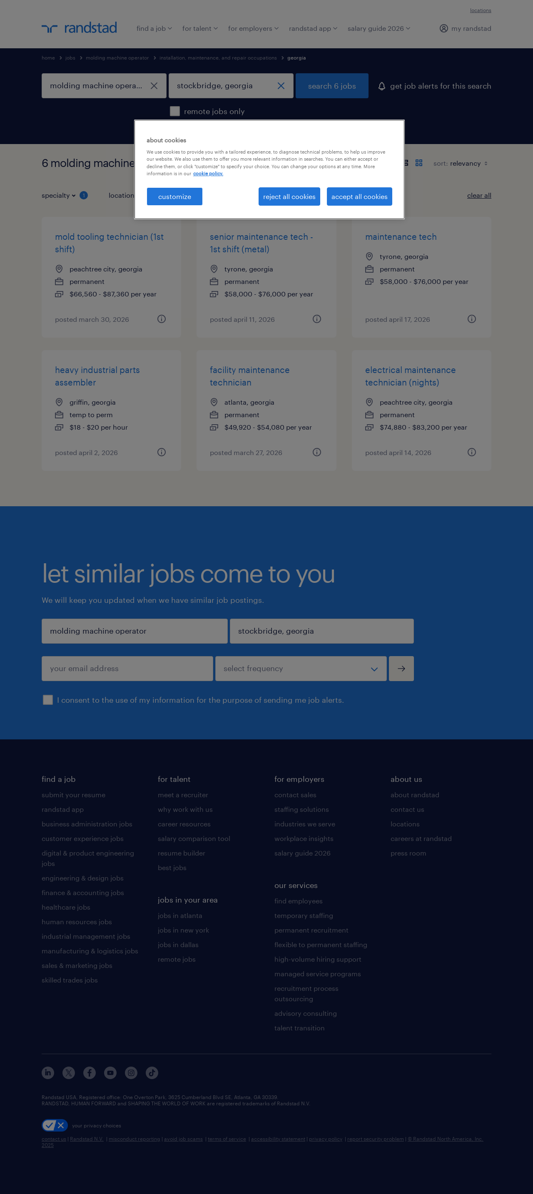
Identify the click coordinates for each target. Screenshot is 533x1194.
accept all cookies (359, 196)
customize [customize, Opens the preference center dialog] (174, 196)
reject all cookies (289, 196)
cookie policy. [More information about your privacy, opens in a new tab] (208, 173)
